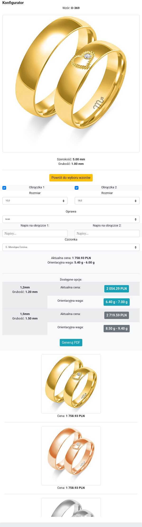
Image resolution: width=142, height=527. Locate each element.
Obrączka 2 (109, 187)
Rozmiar (35, 193)
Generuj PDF (71, 342)
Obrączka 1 (37, 187)
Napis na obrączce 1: (35, 225)
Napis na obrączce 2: (107, 225)
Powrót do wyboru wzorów (71, 178)
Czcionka (71, 239)
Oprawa (71, 211)
